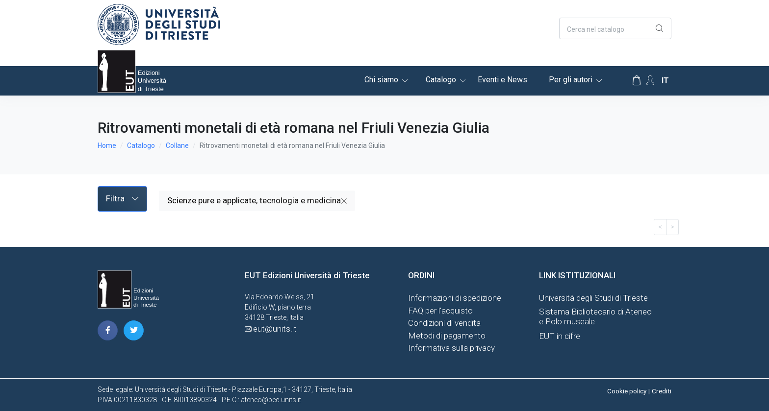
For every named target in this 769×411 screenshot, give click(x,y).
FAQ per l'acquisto (440, 310)
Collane (177, 145)
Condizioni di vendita (444, 323)
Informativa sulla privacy (451, 348)
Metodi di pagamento (447, 335)
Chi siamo (381, 79)
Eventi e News (502, 79)
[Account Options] (650, 80)
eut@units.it (275, 329)
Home (107, 145)
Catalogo (441, 79)
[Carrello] (636, 81)
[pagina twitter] (134, 330)
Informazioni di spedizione (454, 298)
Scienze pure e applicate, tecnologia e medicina (257, 200)
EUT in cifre (559, 336)
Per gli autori (570, 79)
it (665, 80)
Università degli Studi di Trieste (593, 298)
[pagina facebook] (108, 330)
